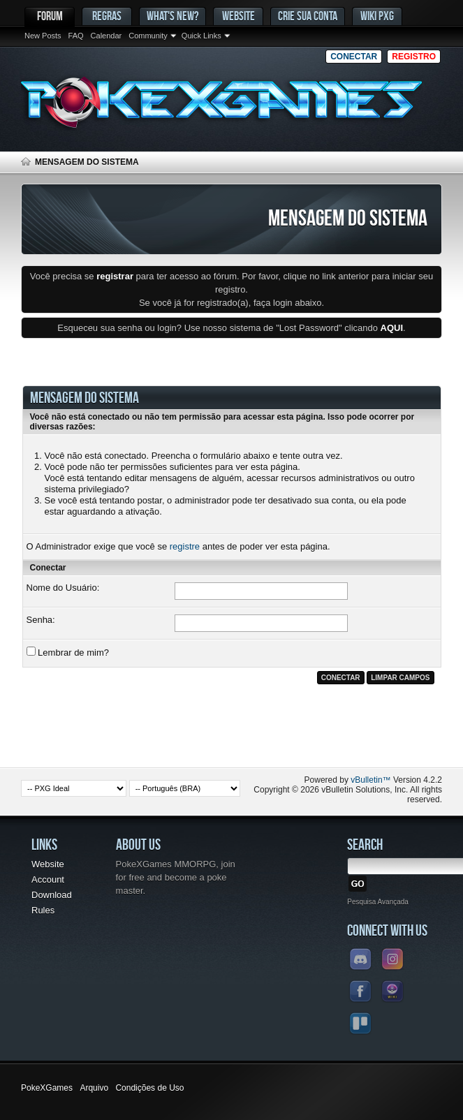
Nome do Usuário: (63, 587)
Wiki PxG (377, 15)
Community (148, 35)
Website (238, 15)
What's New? (172, 15)
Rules (42, 910)
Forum (50, 15)
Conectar (353, 56)
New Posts (42, 35)
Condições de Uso (149, 1088)
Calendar (106, 35)
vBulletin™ (370, 780)
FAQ (76, 35)
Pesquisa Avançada (378, 902)
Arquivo (94, 1088)
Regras (107, 15)
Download (51, 895)
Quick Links (201, 35)
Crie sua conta (307, 15)
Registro (414, 56)
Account (47, 879)
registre (185, 546)
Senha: (41, 619)
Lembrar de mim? (68, 652)
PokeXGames (47, 1088)
